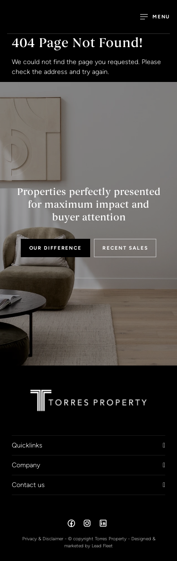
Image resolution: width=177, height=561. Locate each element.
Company (26, 465)
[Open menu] (155, 16)
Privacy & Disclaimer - (45, 538)
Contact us (28, 484)
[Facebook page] (72, 524)
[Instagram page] (88, 524)
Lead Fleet (102, 545)
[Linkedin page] (103, 524)
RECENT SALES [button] (125, 248)
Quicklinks (27, 445)
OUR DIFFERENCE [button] (55, 248)
